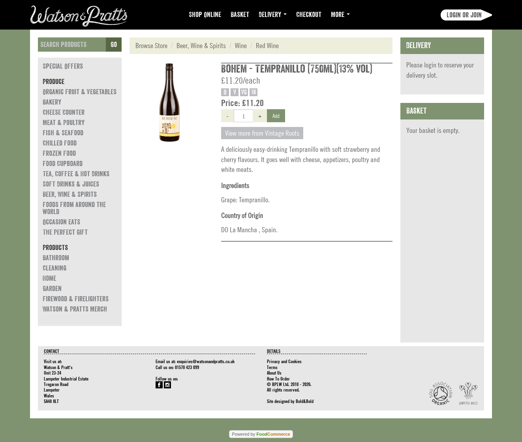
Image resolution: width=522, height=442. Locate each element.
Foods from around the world (74, 208)
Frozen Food (59, 153)
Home (49, 278)
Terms (272, 367)
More (340, 14)
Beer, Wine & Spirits (70, 194)
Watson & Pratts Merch (75, 309)
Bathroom (56, 257)
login (430, 65)
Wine (241, 45)
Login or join (464, 15)
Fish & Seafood (63, 132)
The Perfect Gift (65, 232)
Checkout (308, 14)
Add (276, 115)
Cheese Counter (63, 112)
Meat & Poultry (63, 122)
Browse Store (151, 45)
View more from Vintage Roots (262, 133)
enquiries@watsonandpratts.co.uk (206, 361)
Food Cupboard (63, 163)
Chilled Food (60, 143)
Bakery (52, 102)
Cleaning (54, 268)
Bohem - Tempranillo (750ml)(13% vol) (296, 69)
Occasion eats (61, 222)
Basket (240, 14)
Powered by (261, 434)
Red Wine (267, 45)
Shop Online (205, 14)
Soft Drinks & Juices (71, 184)
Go (114, 44)
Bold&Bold (305, 401)
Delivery (273, 14)
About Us (274, 372)
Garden (52, 288)
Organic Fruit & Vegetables (79, 91)
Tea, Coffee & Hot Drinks (76, 173)
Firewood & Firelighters (76, 298)
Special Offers (63, 66)
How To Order (278, 378)
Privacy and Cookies (284, 361)
